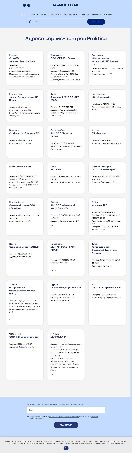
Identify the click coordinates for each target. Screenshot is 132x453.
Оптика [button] (33, 14)
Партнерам (96, 14)
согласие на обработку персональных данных (64, 416)
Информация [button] (69, 14)
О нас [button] (22, 14)
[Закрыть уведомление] (130, 439)
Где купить (84, 14)
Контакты (108, 14)
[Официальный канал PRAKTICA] (28, 6)
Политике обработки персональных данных (109, 443)
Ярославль (63, 247)
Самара (63, 205)
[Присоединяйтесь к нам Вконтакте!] (24, 6)
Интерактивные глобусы (51, 14)
